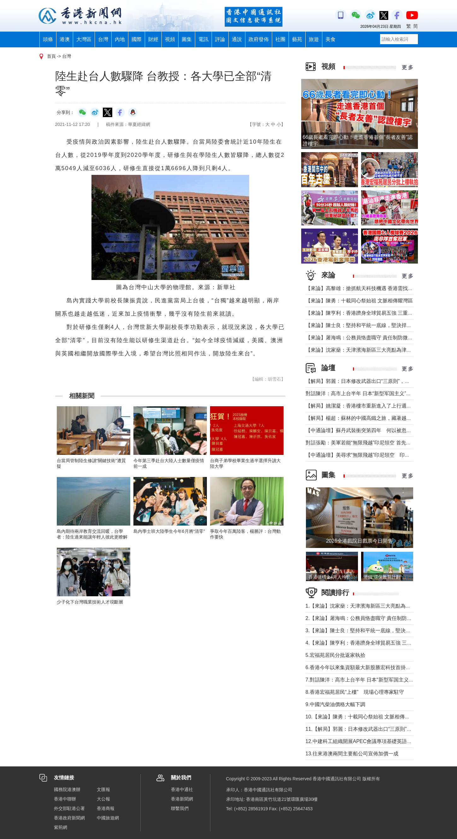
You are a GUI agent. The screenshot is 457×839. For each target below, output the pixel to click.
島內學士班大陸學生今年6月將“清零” (169, 531)
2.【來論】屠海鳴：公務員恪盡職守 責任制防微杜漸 (364, 618)
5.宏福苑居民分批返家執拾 (335, 655)
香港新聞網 (182, 798)
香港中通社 (182, 789)
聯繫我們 (180, 808)
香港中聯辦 (65, 798)
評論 (220, 39)
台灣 (103, 39)
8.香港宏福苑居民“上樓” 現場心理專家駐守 (355, 692)
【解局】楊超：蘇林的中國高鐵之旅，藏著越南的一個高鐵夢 (374, 418)
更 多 (407, 67)
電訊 (203, 39)
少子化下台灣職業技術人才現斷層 (90, 601)
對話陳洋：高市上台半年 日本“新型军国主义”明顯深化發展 (371, 393)
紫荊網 (60, 827)
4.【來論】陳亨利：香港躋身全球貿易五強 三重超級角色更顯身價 (379, 643)
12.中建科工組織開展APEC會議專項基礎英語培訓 (361, 741)
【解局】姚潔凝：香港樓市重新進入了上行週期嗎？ (364, 405)
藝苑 (297, 39)
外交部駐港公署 (69, 808)
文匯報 (103, 789)
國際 (137, 39)
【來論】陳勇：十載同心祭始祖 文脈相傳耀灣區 (359, 300)
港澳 (65, 39)
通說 (237, 39)
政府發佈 (259, 39)
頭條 (48, 39)
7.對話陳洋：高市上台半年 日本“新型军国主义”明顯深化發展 (373, 679)
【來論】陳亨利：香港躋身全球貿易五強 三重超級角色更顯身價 (377, 313)
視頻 (170, 39)
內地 (120, 39)
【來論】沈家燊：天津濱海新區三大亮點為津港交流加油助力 (374, 350)
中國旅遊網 (108, 817)
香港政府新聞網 (69, 817)
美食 (330, 39)
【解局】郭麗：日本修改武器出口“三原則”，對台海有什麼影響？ (378, 381)
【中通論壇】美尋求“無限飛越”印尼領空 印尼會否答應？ (370, 455)
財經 (153, 39)
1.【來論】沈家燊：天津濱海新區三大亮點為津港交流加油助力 (376, 606)
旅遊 (314, 39)
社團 (280, 39)
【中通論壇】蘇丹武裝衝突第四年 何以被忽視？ (361, 430)
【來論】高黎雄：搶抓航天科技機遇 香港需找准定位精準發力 (374, 288)
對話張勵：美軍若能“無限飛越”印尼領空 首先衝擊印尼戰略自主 (376, 442)
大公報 (103, 798)
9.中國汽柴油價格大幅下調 (335, 704)
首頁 (51, 56)
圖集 (187, 39)
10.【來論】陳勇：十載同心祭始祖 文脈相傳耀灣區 (363, 716)
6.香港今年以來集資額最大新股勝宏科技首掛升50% (366, 667)
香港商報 (105, 808)
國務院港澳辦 (67, 789)
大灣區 (83, 39)
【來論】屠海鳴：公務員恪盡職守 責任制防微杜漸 (362, 337)
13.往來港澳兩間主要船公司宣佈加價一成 (352, 753)
